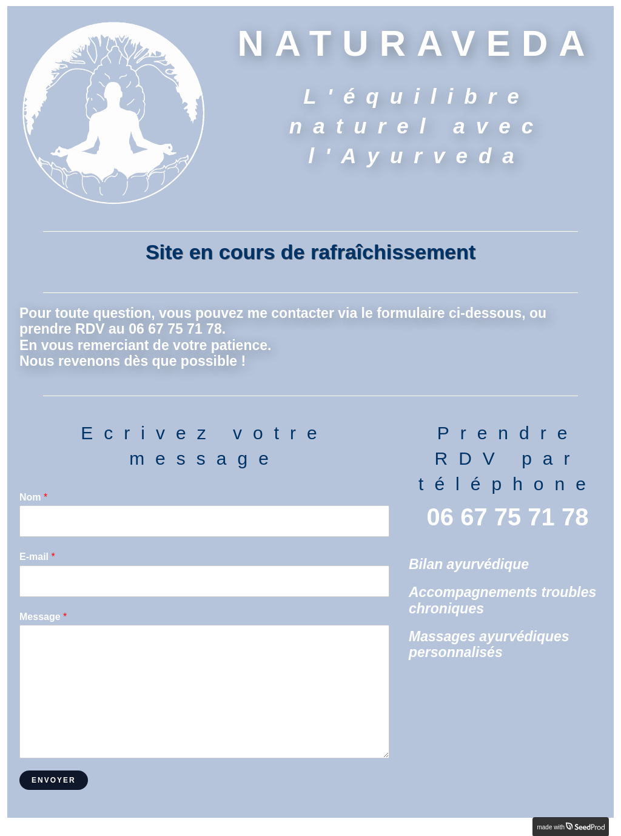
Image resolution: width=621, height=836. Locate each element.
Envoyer (54, 780)
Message (43, 617)
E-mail (37, 556)
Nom (33, 497)
